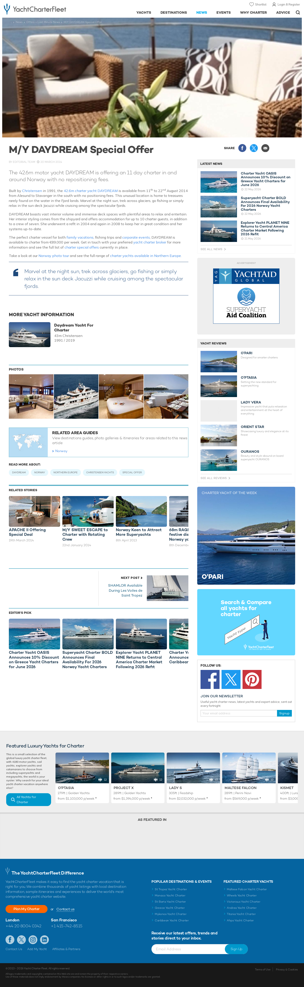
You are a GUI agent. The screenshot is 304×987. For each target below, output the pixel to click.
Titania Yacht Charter (241, 914)
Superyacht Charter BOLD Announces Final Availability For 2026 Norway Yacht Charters (265, 203)
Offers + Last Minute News (43, 22)
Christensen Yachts (100, 472)
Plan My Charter (26, 909)
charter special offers (82, 247)
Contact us (65, 909)
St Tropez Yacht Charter (171, 889)
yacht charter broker (149, 242)
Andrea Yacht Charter (242, 908)
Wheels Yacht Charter (242, 895)
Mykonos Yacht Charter (170, 914)
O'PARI (246, 353)
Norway (61, 451)
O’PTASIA (249, 378)
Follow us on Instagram (33, 939)
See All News (211, 249)
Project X (124, 787)
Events (223, 12)
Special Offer (132, 472)
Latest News (211, 164)
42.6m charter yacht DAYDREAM (91, 190)
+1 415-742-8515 (66, 925)
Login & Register (289, 4)
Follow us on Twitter (21, 939)
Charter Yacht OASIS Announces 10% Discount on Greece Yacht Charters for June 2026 (266, 179)
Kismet (287, 787)
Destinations (174, 12)
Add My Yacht (37, 949)
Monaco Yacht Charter (170, 895)
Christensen (32, 190)
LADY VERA (251, 402)
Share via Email (265, 148)
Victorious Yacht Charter (243, 901)
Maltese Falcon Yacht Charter (247, 889)
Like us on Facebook (10, 939)
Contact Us (14, 949)
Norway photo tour (53, 255)
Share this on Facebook (242, 148)
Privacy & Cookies (287, 969)
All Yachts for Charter (26, 799)
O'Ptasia (66, 787)
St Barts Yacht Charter (170, 901)
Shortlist (260, 4)
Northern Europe (66, 472)
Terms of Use (262, 969)
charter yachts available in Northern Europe (145, 255)
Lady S (175, 787)
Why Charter (253, 12)
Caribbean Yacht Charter (172, 920)
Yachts (143, 12)
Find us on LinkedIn (44, 939)
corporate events (136, 237)
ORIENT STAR (252, 427)
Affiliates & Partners (66, 949)
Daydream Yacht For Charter (73, 327)
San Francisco (64, 919)
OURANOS (250, 452)
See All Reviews (214, 478)
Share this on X (254, 148)
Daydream (19, 472)
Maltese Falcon (240, 787)
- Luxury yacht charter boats (47, 9)
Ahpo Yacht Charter (240, 920)
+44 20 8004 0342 (23, 925)
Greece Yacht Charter (170, 908)
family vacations (80, 237)
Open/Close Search (298, 12)
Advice (283, 12)
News (201, 12)
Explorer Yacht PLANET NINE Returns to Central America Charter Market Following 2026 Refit (265, 228)
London (12, 919)
